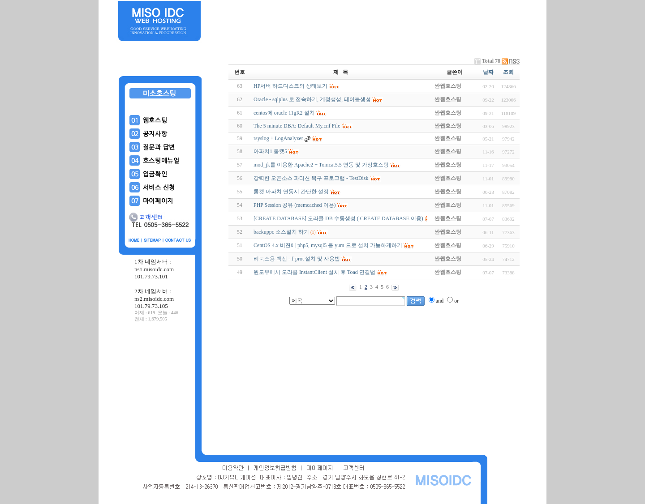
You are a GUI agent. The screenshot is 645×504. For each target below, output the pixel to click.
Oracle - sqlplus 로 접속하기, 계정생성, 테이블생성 (312, 99)
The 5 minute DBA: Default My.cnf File (297, 126)
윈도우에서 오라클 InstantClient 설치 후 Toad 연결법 (314, 272)
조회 (508, 72)
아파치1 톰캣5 (270, 151)
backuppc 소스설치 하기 (281, 232)
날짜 (488, 72)
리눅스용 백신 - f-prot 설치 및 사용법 (297, 259)
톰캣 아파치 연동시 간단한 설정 (291, 191)
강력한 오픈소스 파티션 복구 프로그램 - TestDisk (311, 178)
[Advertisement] (160, 389)
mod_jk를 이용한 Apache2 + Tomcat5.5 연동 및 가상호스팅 (321, 165)
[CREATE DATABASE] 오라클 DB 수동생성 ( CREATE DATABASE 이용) (338, 218)
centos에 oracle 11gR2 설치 (284, 113)
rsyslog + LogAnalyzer (278, 138)
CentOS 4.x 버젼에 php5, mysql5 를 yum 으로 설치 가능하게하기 (328, 245)
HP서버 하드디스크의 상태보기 (290, 86)
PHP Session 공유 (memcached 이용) (295, 205)
